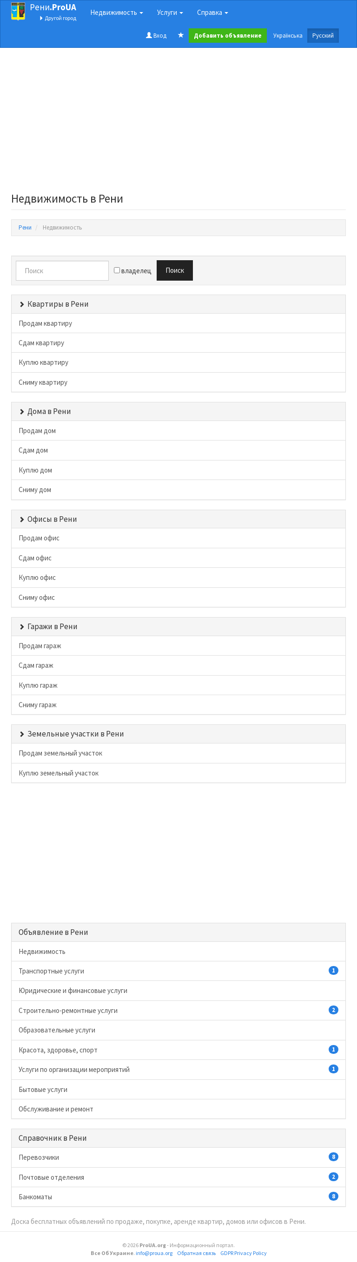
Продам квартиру (45, 323)
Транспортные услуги (178, 970)
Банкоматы (178, 1196)
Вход (156, 35)
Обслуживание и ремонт (56, 1108)
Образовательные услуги (57, 1029)
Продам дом (37, 430)
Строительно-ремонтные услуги (178, 1010)
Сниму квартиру (43, 382)
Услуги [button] (170, 12)
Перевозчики (178, 1157)
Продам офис (39, 537)
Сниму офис (37, 597)
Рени (53, 7)
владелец (133, 270)
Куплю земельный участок (59, 773)
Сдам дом (33, 450)
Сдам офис (35, 557)
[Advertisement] (178, 123)
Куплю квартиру (43, 362)
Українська (288, 35)
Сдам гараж (36, 665)
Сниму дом (35, 489)
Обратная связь (196, 1252)
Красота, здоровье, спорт (178, 1049)
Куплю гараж (38, 685)
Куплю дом (35, 470)
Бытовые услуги (43, 1089)
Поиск (174, 270)
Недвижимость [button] (116, 12)
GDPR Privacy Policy (243, 1252)
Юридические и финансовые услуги (73, 990)
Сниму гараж (38, 704)
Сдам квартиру (41, 342)
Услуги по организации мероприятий (178, 1069)
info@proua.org (154, 1252)
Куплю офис (37, 577)
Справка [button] (212, 12)
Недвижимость (42, 951)
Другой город (57, 17)
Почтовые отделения (178, 1177)
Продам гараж (40, 645)
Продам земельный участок (60, 753)
